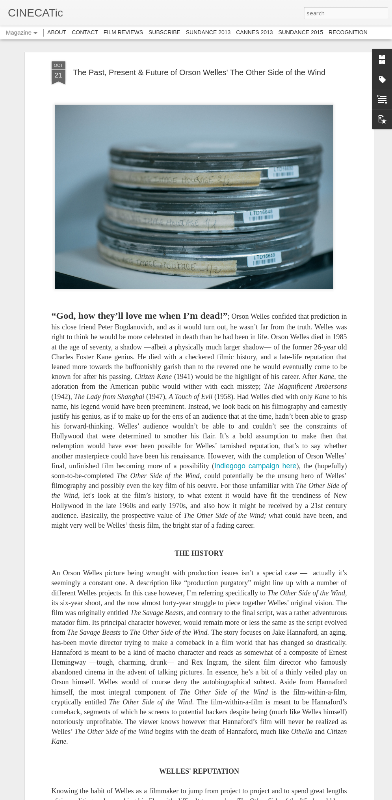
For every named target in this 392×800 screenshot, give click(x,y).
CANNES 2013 (254, 32)
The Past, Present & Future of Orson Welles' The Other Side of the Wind (199, 72)
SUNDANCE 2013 (208, 32)
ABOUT (56, 32)
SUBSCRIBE (164, 32)
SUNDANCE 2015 (301, 32)
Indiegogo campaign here (255, 466)
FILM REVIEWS (123, 32)
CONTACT (85, 32)
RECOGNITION (348, 32)
